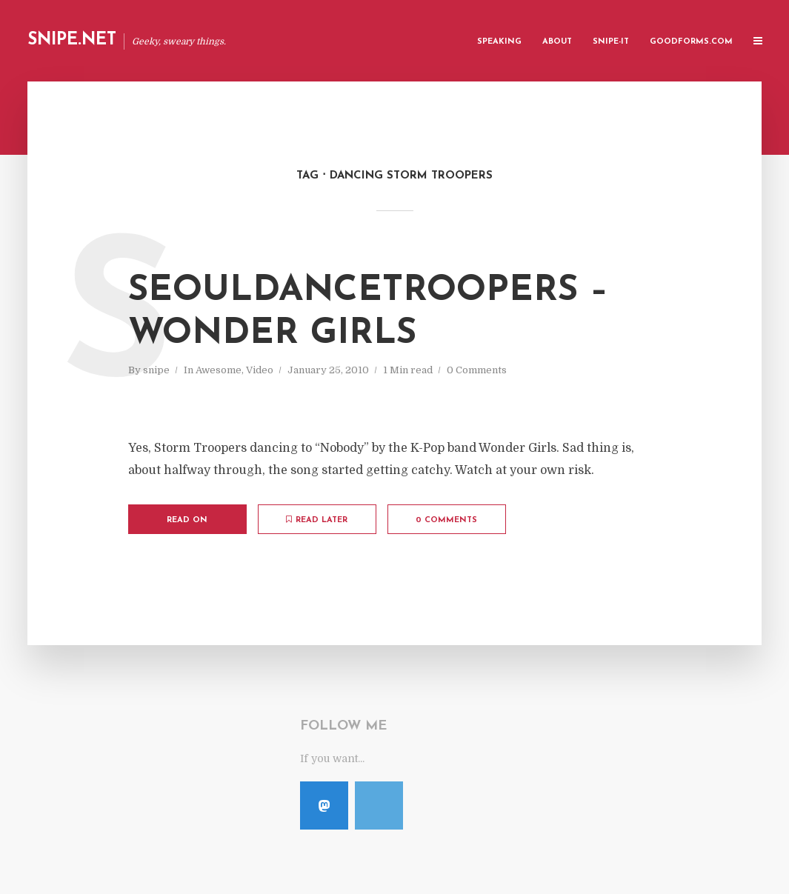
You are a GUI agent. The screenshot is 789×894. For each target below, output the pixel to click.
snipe (156, 370)
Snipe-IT (611, 42)
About (557, 42)
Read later (316, 520)
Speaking (499, 42)
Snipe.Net (71, 40)
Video (259, 370)
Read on (187, 520)
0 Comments (477, 370)
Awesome (219, 370)
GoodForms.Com (691, 42)
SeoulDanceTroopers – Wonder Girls (368, 312)
